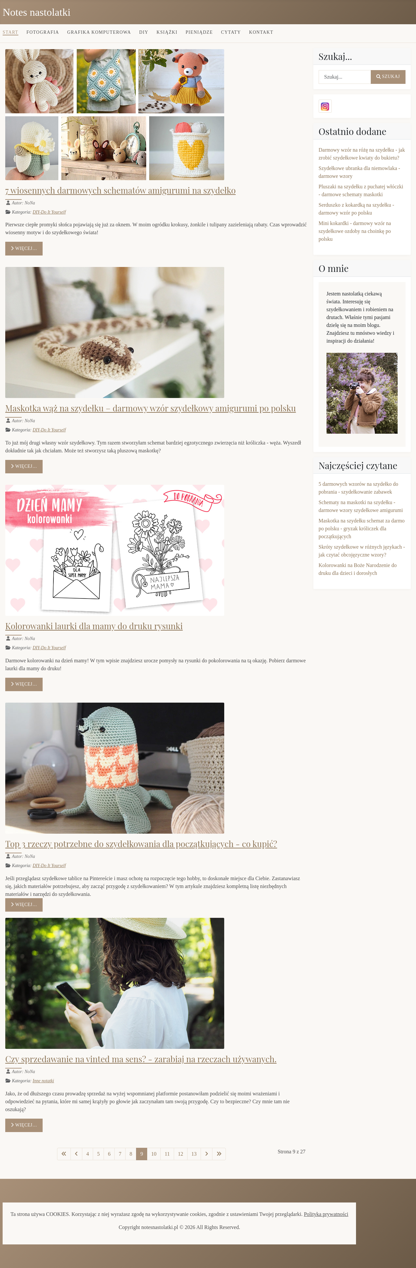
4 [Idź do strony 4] (87, 1154)
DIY (143, 32)
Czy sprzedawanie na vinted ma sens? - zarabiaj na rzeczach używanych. (141, 1058)
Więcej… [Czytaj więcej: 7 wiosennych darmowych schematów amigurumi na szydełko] (24, 248)
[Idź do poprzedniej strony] (76, 1154)
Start (10, 32)
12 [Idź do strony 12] (180, 1154)
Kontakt (261, 32)
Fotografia (43, 32)
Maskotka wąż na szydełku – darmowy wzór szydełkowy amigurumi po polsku (150, 407)
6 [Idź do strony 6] (109, 1154)
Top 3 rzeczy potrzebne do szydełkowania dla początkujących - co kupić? (141, 843)
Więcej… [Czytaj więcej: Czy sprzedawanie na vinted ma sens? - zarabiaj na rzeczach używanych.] (24, 1125)
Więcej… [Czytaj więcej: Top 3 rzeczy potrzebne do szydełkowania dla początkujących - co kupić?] (24, 904)
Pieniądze (199, 32)
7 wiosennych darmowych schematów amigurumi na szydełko (120, 190)
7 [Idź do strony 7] (120, 1154)
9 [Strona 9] (141, 1154)
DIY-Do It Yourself (49, 212)
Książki (167, 32)
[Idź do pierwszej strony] (64, 1154)
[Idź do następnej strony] (206, 1154)
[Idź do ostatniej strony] (219, 1154)
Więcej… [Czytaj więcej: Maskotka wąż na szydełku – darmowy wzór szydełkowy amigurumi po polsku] (24, 466)
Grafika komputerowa (99, 32)
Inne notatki (43, 1080)
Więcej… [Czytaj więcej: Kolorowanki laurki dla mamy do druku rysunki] (24, 684)
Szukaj (388, 76)
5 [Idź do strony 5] (98, 1154)
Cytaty (231, 32)
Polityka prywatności (326, 1214)
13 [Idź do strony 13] (194, 1154)
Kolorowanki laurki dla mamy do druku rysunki (94, 625)
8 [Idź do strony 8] (130, 1154)
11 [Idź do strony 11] (167, 1154)
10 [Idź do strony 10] (153, 1154)
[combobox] (345, 77)
